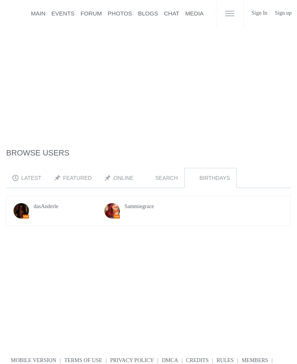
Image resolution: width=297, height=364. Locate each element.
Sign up (283, 13)
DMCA (170, 360)
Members (255, 360)
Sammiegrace (139, 206)
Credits (197, 360)
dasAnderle (46, 206)
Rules (225, 360)
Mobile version (33, 360)
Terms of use (83, 360)
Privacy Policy (132, 360)
